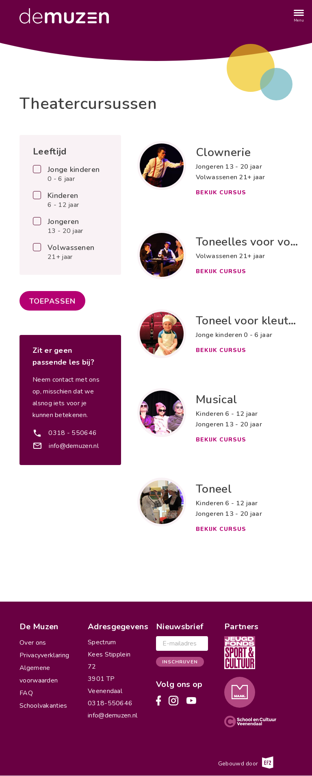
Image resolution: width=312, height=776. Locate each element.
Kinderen (63, 200)
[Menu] (299, 16)
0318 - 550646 (72, 432)
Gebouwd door (245, 762)
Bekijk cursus (221, 192)
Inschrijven (180, 662)
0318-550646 (110, 703)
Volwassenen (71, 252)
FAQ (26, 693)
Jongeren (65, 226)
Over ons (33, 642)
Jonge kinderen (74, 174)
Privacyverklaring (44, 655)
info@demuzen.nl (74, 445)
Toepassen (52, 301)
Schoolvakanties (43, 705)
